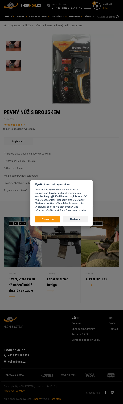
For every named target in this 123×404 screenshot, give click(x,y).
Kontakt (113, 328)
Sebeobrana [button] (75, 17)
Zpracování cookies (76, 210)
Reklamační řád (80, 334)
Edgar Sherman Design (57, 282)
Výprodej (89, 17)
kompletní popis (13, 124)
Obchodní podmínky (83, 328)
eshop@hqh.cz (17, 361)
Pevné (48, 25)
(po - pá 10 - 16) (73, 8)
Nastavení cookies (14, 390)
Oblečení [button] (9, 17)
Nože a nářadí (33, 25)
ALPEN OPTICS (96, 279)
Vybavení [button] (22, 17)
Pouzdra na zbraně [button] (39, 17)
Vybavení (16, 25)
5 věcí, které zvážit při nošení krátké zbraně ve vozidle (22, 285)
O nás (112, 323)
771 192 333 (58, 8)
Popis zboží (18, 141)
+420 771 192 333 (18, 355)
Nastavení (75, 219)
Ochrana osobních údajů (85, 339)
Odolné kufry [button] (59, 17)
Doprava (76, 323)
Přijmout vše (47, 219)
